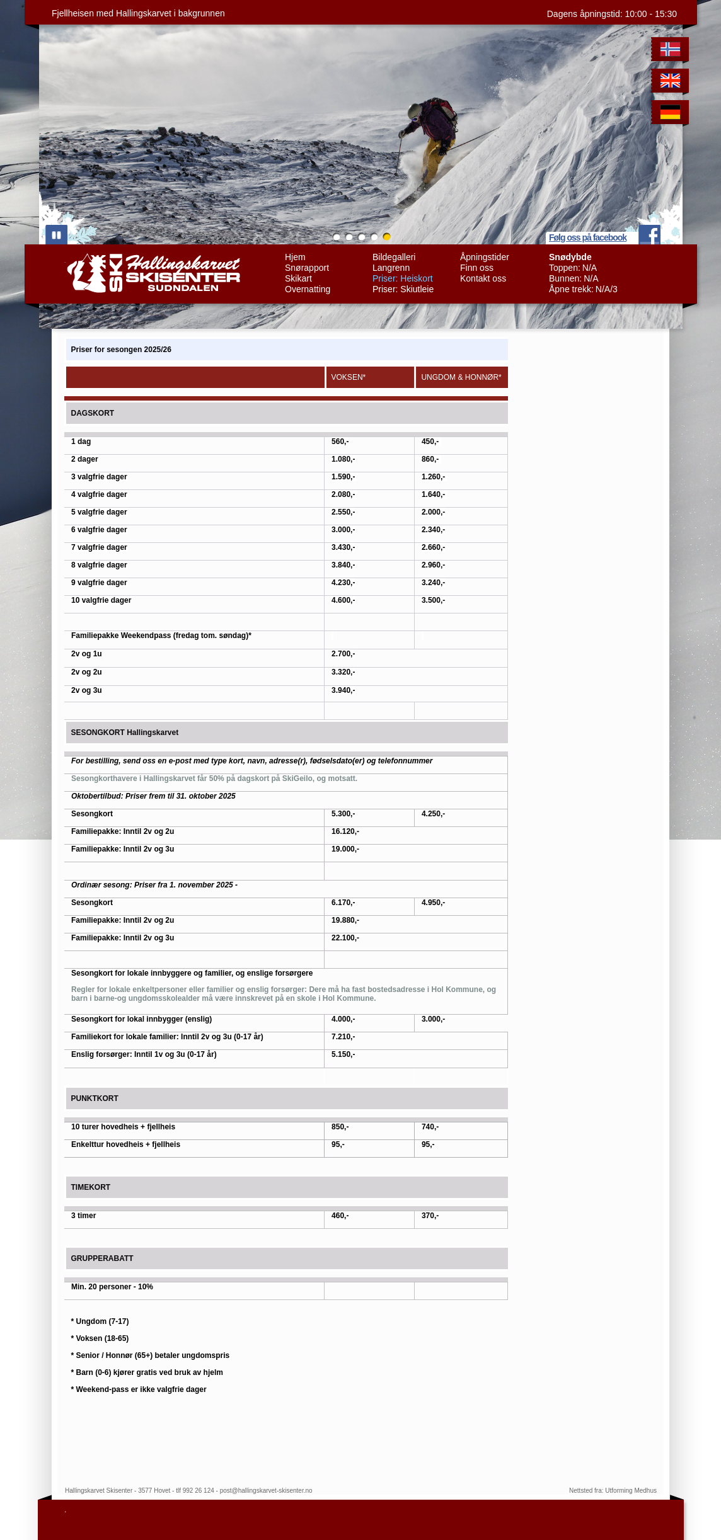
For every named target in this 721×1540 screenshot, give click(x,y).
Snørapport (307, 268)
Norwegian (672, 51)
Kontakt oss (483, 278)
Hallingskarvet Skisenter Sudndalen (152, 273)
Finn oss (476, 268)
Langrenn (391, 268)
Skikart (298, 278)
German (672, 114)
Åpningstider (484, 257)
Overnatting (307, 289)
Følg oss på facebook (587, 237)
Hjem (295, 257)
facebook (649, 234)
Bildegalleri (393, 257)
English (672, 83)
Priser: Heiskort (402, 278)
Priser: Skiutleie (403, 289)
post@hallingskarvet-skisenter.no (266, 1490)
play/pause (56, 234)
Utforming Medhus (631, 1490)
